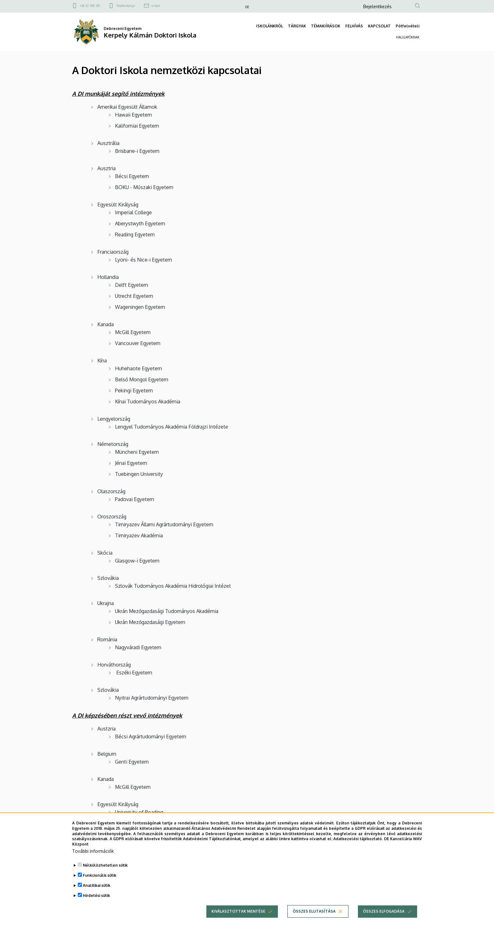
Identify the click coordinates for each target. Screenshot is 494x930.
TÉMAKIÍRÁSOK (325, 26)
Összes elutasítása (314, 921)
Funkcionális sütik (99, 885)
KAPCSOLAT (379, 26)
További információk (93, 861)
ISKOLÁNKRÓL (269, 26)
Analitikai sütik (96, 895)
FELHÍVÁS (354, 26)
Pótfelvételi (407, 26)
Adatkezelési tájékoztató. (358, 849)
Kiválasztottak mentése (238, 921)
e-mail (156, 6)
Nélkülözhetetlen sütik (105, 875)
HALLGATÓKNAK (407, 37)
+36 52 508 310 (90, 6)
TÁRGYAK (297, 26)
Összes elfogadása (384, 921)
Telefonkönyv (125, 6)
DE (247, 7)
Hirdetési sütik (96, 906)
